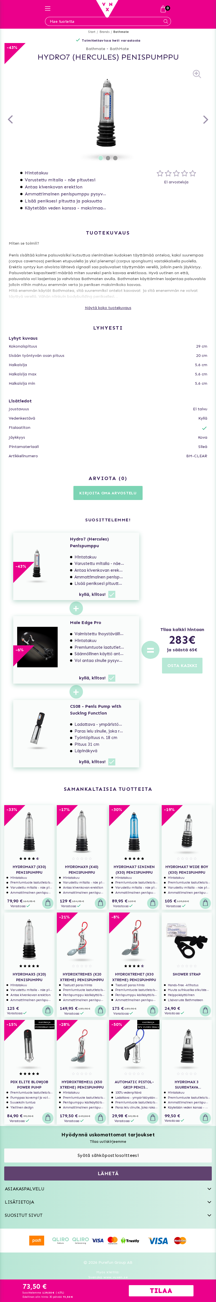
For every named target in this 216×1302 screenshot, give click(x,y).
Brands (104, 32)
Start (91, 32)
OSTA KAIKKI (182, 665)
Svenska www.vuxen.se (108, 1277)
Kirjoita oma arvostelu (107, 493)
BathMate (119, 48)
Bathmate (121, 32)
